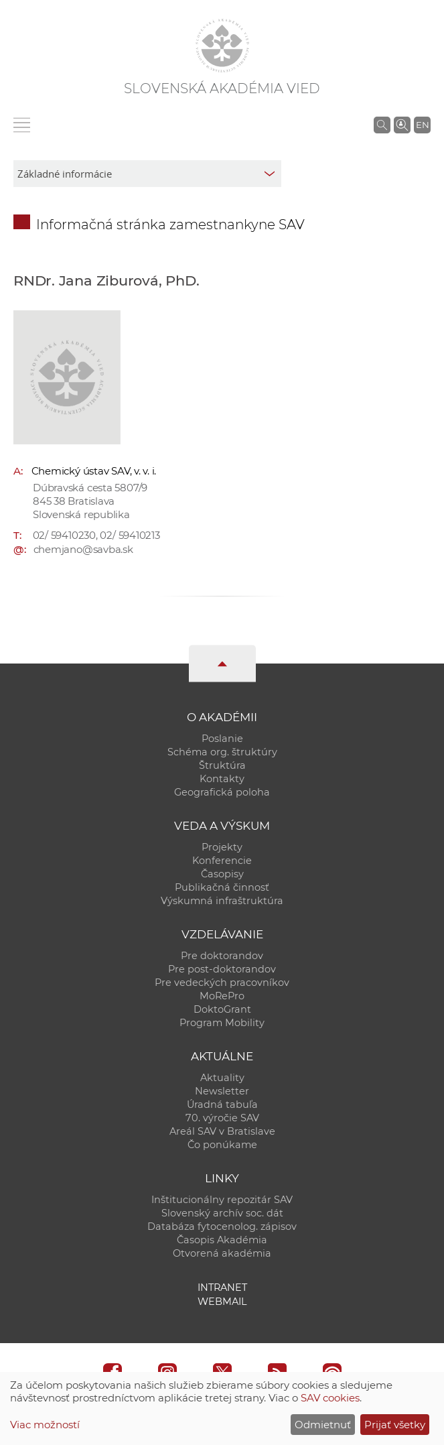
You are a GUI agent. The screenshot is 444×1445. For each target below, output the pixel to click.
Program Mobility (222, 1023)
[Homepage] (222, 45)
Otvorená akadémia (222, 1253)
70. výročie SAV (222, 1118)
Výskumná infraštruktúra (222, 901)
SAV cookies (330, 1397)
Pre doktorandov (222, 956)
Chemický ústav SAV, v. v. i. (94, 470)
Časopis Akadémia (222, 1240)
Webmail (222, 1302)
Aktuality (222, 1078)
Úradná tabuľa (222, 1104)
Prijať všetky (394, 1424)
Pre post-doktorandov (222, 969)
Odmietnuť (323, 1424)
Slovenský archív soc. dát (222, 1213)
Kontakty (222, 779)
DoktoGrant (222, 1009)
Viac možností (45, 1424)
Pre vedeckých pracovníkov (222, 983)
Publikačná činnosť (222, 887)
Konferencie (222, 861)
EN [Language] (422, 124)
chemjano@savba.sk (83, 549)
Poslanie (222, 739)
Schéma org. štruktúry (222, 752)
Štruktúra (222, 765)
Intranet (222, 1287)
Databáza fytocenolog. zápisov (222, 1226)
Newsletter (222, 1091)
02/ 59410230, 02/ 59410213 (96, 535)
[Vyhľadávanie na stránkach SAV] (382, 124)
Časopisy (222, 874)
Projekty (222, 847)
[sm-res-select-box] (147, 173)
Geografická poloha (222, 792)
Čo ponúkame (222, 1145)
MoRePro (222, 996)
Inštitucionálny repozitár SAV (222, 1200)
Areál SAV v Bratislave (222, 1131)
